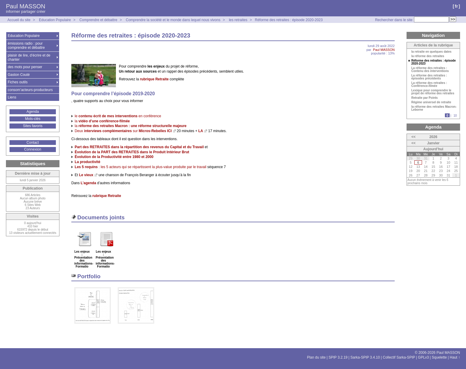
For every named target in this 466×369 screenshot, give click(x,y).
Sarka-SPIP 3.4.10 (365, 357)
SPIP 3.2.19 (337, 357)
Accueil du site (18, 20)
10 (455, 115)
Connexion (32, 149)
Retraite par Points (424, 97)
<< (413, 137)
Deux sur (123, 131)
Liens (12, 97)
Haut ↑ (455, 357)
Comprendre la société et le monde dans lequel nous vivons (173, 20)
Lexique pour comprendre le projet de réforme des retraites (432, 92)
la (102, 121)
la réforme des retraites (427, 56)
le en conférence (118, 116)
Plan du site (316, 357)
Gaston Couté (19, 75)
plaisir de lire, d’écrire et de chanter (29, 57)
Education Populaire (55, 20)
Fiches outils (18, 82)
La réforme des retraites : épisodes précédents (429, 77)
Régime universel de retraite (431, 102)
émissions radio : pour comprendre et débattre (26, 45)
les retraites (238, 20)
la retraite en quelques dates (431, 51)
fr (456, 6)
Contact (32, 142)
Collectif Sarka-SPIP (399, 357)
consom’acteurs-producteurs (30, 90)
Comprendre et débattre (98, 20)
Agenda (32, 112)
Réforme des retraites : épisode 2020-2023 (289, 20)
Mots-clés (32, 119)
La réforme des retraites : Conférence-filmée (429, 84)
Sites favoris (32, 126)
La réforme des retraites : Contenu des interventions (430, 70)
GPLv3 (423, 357)
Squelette (439, 357)
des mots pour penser (25, 67)
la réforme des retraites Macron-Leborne (433, 108)
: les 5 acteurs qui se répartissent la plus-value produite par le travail (140, 167)
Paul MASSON (25, 6)
